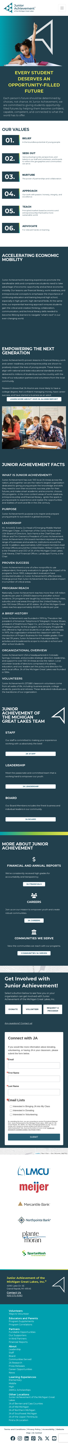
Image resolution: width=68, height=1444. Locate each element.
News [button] (12, 1372)
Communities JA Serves (34, 953)
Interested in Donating (23, 1110)
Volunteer (32, 1009)
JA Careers (34, 920)
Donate (13, 1009)
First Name (13, 1073)
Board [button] (12, 1356)
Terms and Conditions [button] (15, 1429)
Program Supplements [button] (21, 1321)
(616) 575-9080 (14, 1295)
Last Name (13, 1086)
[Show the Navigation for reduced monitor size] (62, 8)
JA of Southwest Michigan (23, 1413)
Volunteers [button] (16, 1311)
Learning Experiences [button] (22, 1377)
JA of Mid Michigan (19, 1407)
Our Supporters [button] (17, 1335)
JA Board (30, 819)
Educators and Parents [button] (23, 1318)
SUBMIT (34, 1137)
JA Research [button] (15, 1362)
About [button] (13, 1346)
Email (11, 1059)
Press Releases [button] (17, 1366)
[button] (13, 1438)
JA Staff (30, 754)
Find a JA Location (18, 1420)
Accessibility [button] (48, 1429)
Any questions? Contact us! (18, 1023)
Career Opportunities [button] (20, 1369)
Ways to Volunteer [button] (19, 1314)
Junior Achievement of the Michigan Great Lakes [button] (32, 1398)
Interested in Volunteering (25, 1114)
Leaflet (37, 1153)
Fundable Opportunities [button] (22, 1332)
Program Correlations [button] (20, 1324)
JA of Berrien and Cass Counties (26, 1403)
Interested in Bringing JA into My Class (31, 1106)
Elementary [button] (15, 1380)
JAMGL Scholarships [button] (19, 1390)
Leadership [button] (15, 1349)
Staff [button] (11, 1352)
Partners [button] (14, 1329)
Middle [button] (12, 1383)
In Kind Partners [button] (17, 1338)
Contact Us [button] (14, 1292)
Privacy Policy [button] (34, 1429)
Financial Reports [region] (18, 1342)
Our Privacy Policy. (34, 1129)
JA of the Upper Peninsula (23, 1417)
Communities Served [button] (20, 1359)
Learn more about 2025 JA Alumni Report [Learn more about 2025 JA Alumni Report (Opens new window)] (34, 399)
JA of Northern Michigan (22, 1410)
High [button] (11, 1386)
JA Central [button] (37, 1433)
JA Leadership (31, 786)
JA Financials (34, 884)
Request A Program (53, 1009)
